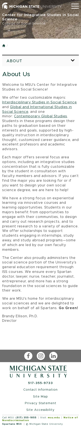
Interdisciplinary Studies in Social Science (39, 102)
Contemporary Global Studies (40, 116)
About (14, 61)
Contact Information (40, 389)
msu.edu (54, 417)
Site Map (40, 396)
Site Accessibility (40, 409)
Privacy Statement (40, 403)
